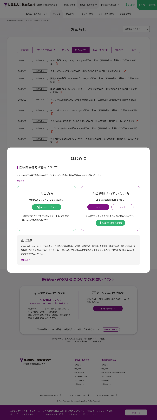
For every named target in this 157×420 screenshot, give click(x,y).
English (20, 180)
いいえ (122, 207)
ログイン (46, 207)
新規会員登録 (110, 223)
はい (98, 207)
